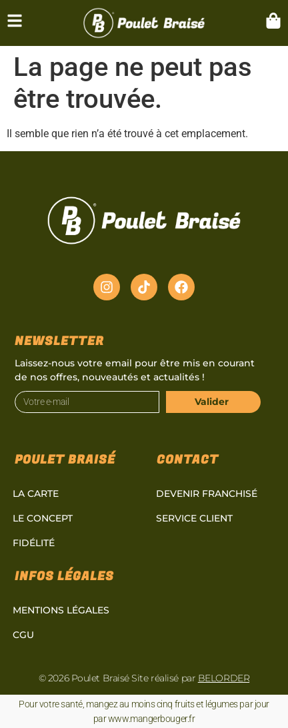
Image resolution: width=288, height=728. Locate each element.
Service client (194, 518)
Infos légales (64, 576)
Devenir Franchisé (206, 494)
